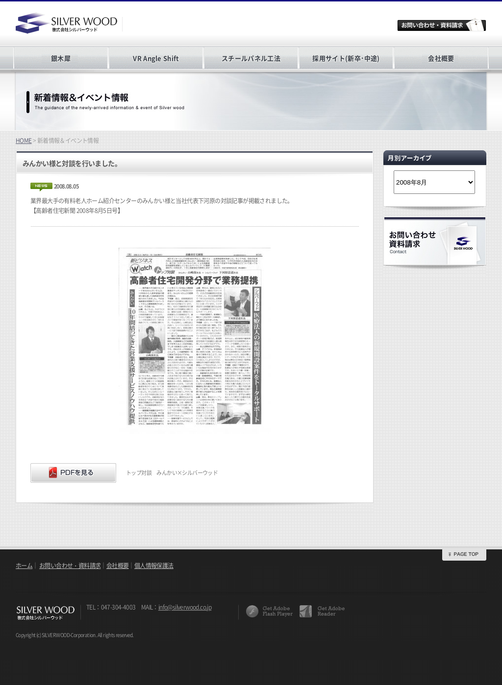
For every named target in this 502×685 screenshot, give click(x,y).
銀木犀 (61, 58)
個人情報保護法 (154, 565)
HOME (24, 140)
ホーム (24, 565)
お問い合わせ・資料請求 (69, 565)
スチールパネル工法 (251, 58)
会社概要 (441, 58)
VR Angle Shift (155, 58)
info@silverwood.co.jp (184, 607)
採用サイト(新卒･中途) (345, 58)
